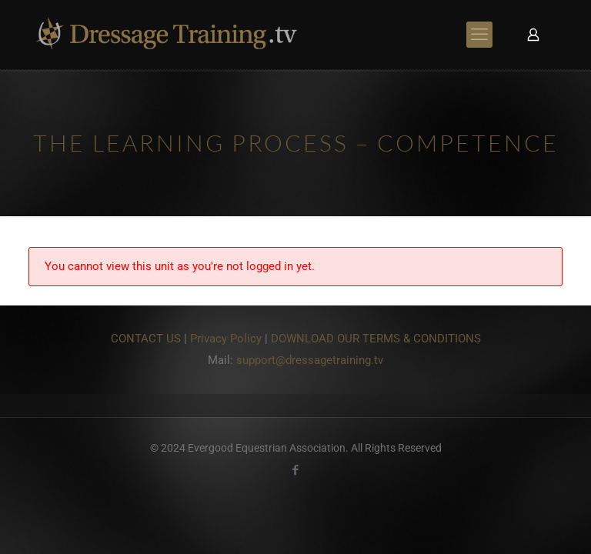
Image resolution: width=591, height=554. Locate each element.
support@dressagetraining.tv (309, 360)
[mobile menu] (479, 35)
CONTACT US (146, 338)
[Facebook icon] (296, 470)
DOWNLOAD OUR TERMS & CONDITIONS (376, 338)
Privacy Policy (226, 338)
